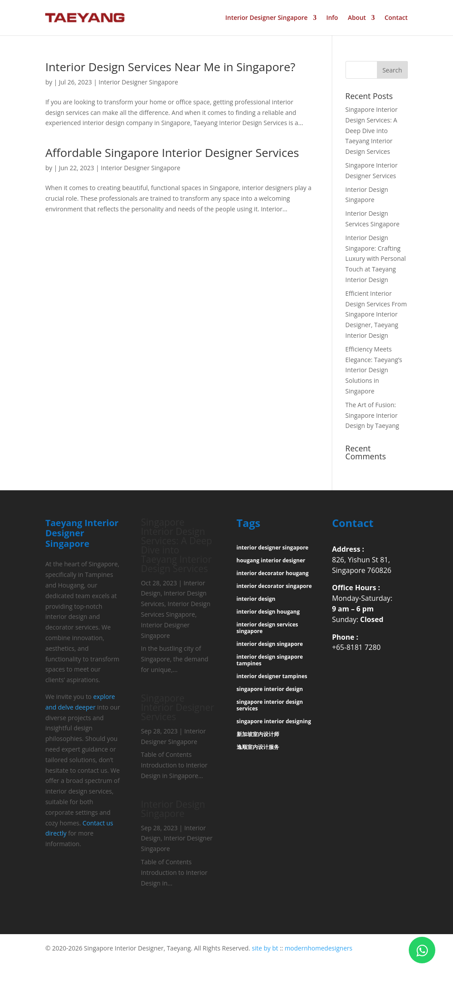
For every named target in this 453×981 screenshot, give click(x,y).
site (257, 948)
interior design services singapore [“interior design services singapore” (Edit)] (267, 628)
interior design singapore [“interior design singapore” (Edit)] (270, 644)
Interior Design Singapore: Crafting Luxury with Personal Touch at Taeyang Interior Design (376, 258)
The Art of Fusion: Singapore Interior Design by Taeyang (372, 415)
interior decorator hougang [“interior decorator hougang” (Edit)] (273, 573)
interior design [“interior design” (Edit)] (256, 599)
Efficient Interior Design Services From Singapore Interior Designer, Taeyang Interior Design (376, 314)
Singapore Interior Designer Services (177, 707)
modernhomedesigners (318, 948)
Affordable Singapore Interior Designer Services (172, 152)
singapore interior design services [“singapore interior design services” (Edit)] (270, 705)
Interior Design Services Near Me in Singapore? (170, 67)
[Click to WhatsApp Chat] (422, 950)
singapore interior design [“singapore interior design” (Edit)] (270, 689)
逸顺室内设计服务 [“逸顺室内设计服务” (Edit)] (258, 747)
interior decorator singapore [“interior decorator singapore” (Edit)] (274, 586)
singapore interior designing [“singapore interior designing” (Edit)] (274, 721)
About (357, 18)
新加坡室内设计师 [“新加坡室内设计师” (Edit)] (258, 734)
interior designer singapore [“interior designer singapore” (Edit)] (273, 547)
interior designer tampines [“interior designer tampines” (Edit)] (272, 676)
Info (332, 18)
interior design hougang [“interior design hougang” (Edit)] (268, 611)
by (267, 948)
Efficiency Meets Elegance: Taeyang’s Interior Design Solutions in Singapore (374, 370)
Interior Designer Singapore (266, 18)
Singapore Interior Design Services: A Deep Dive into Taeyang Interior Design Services (372, 130)
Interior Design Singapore (173, 809)
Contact (395, 18)
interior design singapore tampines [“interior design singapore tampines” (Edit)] (270, 660)
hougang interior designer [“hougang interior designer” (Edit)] (271, 560)
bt (275, 948)
